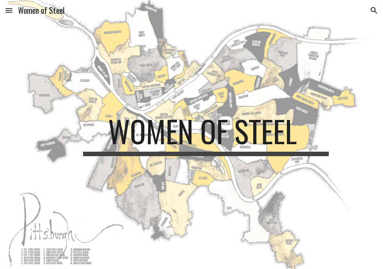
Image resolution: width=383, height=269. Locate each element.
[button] (9, 10)
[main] (206, 134)
